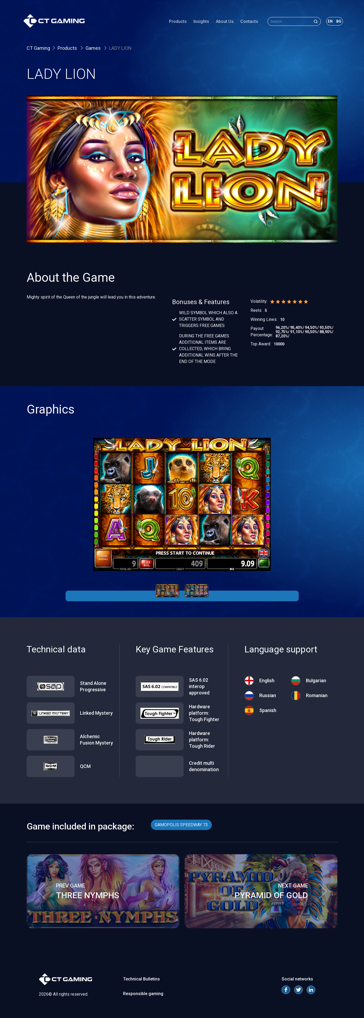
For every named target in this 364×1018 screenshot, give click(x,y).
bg (335, 22)
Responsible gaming (143, 993)
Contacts (246, 22)
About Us (221, 22)
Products (175, 22)
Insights (198, 22)
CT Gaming (38, 48)
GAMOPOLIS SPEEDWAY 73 (181, 824)
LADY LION (120, 48)
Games (94, 48)
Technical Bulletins (141, 979)
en (327, 22)
